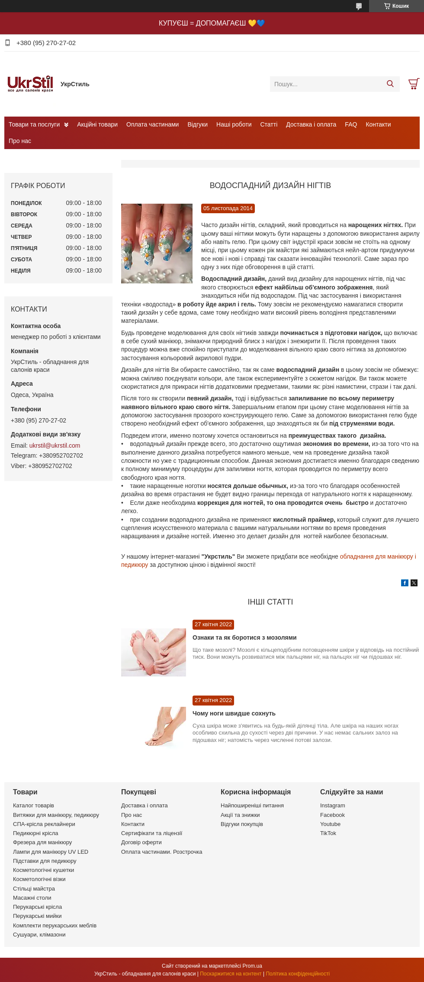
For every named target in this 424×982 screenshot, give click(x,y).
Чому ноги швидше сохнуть (234, 713)
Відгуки (197, 124)
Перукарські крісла (37, 907)
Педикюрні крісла (35, 833)
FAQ (351, 124)
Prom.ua (252, 966)
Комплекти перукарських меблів (54, 925)
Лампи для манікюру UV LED (50, 852)
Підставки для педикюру (45, 861)
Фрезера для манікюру (42, 842)
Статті (269, 124)
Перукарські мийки (37, 916)
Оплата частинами (152, 124)
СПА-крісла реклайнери (44, 824)
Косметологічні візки (39, 879)
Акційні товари (97, 124)
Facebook (332, 815)
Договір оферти (141, 842)
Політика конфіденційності (298, 974)
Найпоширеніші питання (252, 805)
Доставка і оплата (311, 124)
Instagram (332, 805)
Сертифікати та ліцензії (151, 833)
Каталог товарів (33, 805)
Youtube (330, 824)
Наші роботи (233, 124)
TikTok (328, 833)
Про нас (20, 140)
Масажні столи (32, 897)
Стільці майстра (34, 888)
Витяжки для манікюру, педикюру (56, 815)
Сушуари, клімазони (39, 934)
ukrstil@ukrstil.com (54, 445)
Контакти (378, 124)
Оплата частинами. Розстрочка (161, 852)
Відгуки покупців (242, 824)
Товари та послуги (34, 124)
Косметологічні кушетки (43, 870)
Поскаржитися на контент (230, 974)
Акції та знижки (240, 815)
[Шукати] (390, 84)
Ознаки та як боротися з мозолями (245, 637)
